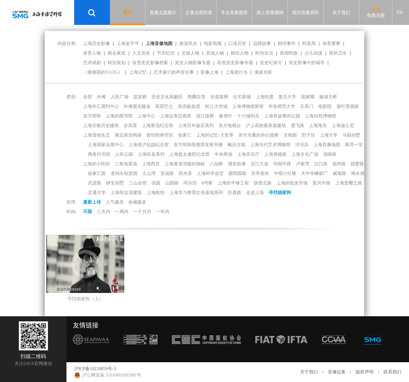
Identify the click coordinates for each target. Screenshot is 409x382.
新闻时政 (289, 53)
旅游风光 (188, 43)
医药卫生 (338, 53)
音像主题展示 (163, 12)
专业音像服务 (234, 12)
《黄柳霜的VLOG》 (102, 72)
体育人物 (92, 53)
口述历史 (237, 43)
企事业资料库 (198, 12)
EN (400, 12)
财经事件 (287, 43)
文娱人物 (190, 53)
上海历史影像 (96, 43)
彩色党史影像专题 (235, 62)
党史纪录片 (271, 62)
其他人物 (215, 53)
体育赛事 (331, 43)
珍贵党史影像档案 (150, 62)
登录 (375, 9)
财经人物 (240, 53)
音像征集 (337, 372)
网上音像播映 (270, 12)
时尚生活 (264, 53)
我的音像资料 (305, 12)
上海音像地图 (159, 43)
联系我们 (392, 372)
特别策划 (117, 62)
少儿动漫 (313, 53)
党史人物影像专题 (193, 62)
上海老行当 (236, 72)
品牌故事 (262, 43)
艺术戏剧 (92, 62)
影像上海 (210, 72)
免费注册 (376, 15)
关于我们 (341, 12)
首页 (127, 12)
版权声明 (365, 372)
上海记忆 (138, 72)
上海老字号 (128, 43)
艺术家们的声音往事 (174, 72)
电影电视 (213, 43)
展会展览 (117, 53)
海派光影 (263, 72)
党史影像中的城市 (307, 62)
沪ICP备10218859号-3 (95, 368)
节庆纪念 (166, 53)
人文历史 (141, 53)
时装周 (309, 43)
